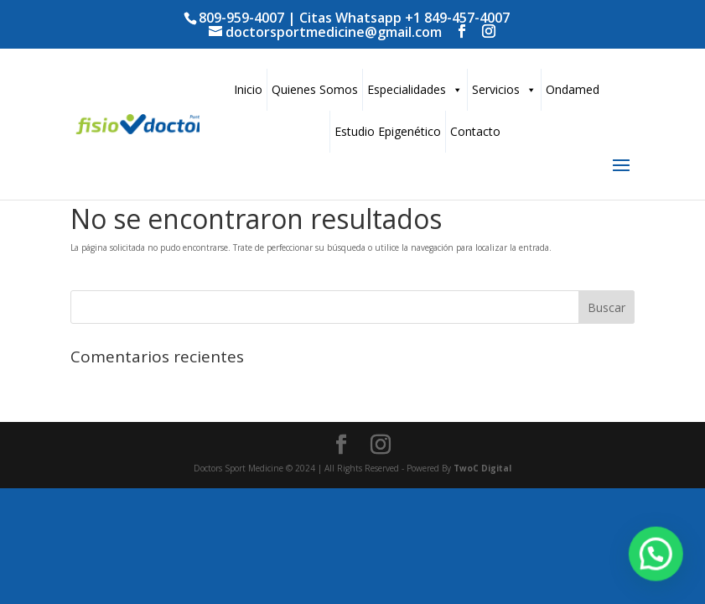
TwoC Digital (482, 468)
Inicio (248, 89)
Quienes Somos (315, 89)
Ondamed (572, 89)
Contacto (475, 131)
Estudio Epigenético (387, 131)
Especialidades (415, 89)
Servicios (504, 89)
